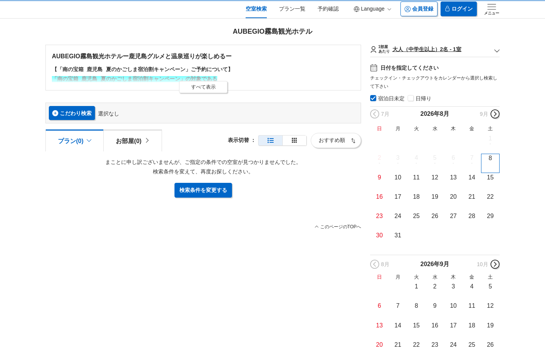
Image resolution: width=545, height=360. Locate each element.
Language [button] (372, 9)
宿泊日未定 (391, 98)
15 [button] (490, 177)
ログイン (459, 9)
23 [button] (379, 216)
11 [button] (416, 177)
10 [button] (397, 177)
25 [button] (416, 216)
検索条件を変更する (203, 190)
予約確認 (328, 9)
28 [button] (472, 216)
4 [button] (416, 157)
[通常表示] (270, 141)
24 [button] (397, 216)
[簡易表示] (294, 141)
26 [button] (434, 216)
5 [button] (435, 157)
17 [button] (397, 196)
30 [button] (379, 235)
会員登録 (419, 9)
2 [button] (379, 157)
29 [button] (490, 216)
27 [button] (453, 216)
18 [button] (416, 196)
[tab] (132, 140)
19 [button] (434, 196)
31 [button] (397, 235)
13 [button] (453, 177)
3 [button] (398, 157)
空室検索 (256, 9)
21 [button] (472, 196)
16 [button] (379, 196)
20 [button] (453, 196)
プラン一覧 (292, 9)
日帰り (423, 98)
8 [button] (490, 158)
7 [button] (471, 157)
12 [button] (434, 177)
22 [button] (490, 196)
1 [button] (490, 138)
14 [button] (472, 177)
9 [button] (379, 177)
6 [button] (453, 157)
